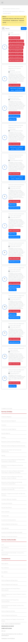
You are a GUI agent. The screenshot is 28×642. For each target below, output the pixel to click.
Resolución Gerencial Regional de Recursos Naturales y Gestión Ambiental (12, 477)
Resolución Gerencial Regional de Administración (13, 445)
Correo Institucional (6, 628)
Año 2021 (3, 631)
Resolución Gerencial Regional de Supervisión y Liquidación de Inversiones (12, 488)
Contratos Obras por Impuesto (9, 499)
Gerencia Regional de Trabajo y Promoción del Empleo (12, 620)
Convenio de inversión (6, 503)
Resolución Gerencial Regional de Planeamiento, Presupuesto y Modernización (13, 460)
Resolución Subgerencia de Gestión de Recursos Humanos (13, 494)
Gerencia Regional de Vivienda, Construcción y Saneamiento (12, 553)
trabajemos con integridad (8, 638)
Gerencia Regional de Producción (9, 584)
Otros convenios (5, 511)
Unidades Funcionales (6, 408)
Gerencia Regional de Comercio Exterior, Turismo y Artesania (13, 594)
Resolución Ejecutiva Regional (8, 421)
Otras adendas (5, 528)
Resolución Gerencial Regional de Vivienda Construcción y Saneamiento (11, 482)
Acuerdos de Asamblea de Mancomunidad (11, 532)
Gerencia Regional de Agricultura (9, 524)
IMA (2, 550)
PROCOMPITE (4, 563)
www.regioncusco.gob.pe (7, 626)
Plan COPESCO (5, 547)
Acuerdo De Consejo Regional (8, 429)
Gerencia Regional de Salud (8, 611)
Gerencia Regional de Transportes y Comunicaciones (10, 600)
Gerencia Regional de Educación (9, 615)
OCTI (2, 545)
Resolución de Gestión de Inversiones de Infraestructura (11, 450)
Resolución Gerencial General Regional (10, 441)
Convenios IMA (5, 515)
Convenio (3, 425)
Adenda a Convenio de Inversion (9, 536)
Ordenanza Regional (6, 416)
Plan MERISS (4, 572)
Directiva (3, 437)
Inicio (4, 8)
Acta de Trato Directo (6, 507)
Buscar (24, 28)
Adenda (3, 455)
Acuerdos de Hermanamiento (8, 520)
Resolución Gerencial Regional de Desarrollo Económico (12, 466)
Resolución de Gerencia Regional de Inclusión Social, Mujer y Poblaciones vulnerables (12, 471)
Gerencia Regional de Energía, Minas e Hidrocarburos (10, 589)
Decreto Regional (5, 433)
